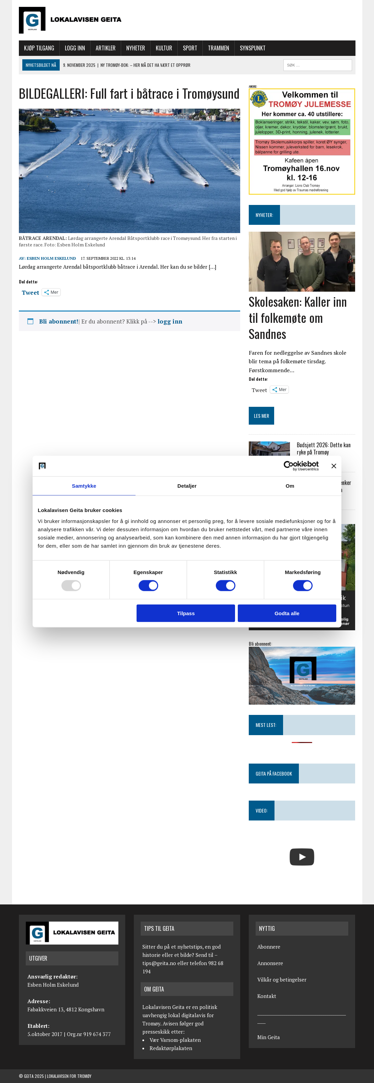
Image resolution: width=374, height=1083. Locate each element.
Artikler (106, 48)
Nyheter (135, 48)
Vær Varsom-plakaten (175, 1039)
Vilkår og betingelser (281, 979)
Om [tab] (289, 486)
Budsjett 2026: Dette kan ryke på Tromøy (324, 448)
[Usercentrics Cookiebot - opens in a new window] (289, 466)
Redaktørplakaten (171, 1048)
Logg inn (75, 48)
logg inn (169, 321)
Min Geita (268, 1037)
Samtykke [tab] (84, 486)
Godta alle (287, 613)
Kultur (164, 48)
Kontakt (266, 996)
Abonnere (268, 946)
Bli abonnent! (58, 321)
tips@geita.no (159, 963)
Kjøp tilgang (39, 48)
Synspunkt (253, 48)
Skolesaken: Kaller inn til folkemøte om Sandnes (298, 317)
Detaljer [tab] (187, 486)
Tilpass (186, 613)
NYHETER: (264, 214)
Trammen (218, 48)
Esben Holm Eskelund (51, 258)
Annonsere (270, 963)
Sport (190, 48)
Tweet (30, 292)
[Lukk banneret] (333, 466)
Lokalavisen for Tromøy (69, 1076)
